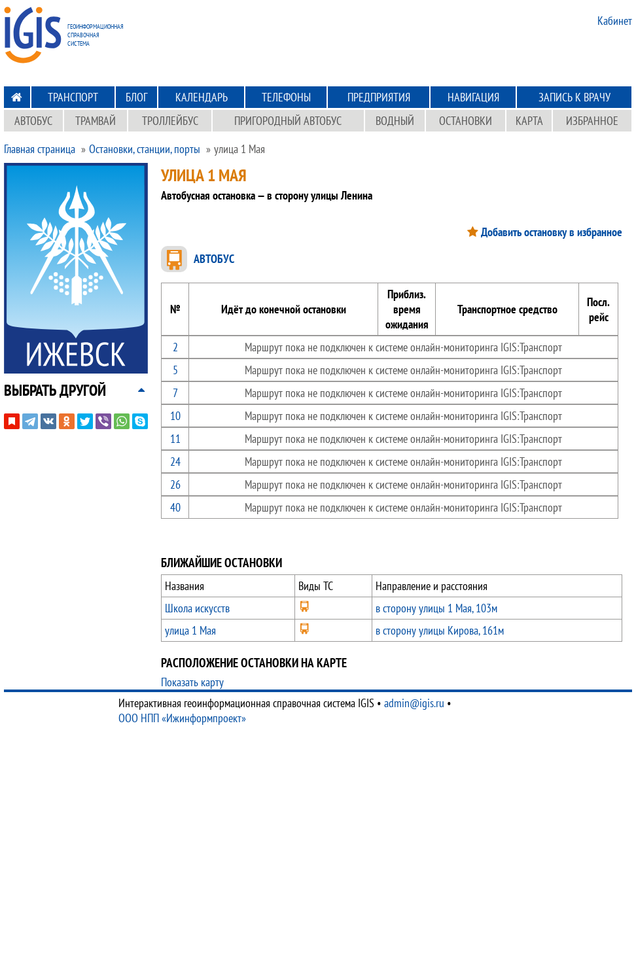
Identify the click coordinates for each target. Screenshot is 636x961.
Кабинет (614, 20)
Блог (136, 97)
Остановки (465, 120)
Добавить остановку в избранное (551, 231)
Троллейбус (170, 120)
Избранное (592, 120)
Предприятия (378, 97)
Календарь (201, 97)
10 (175, 415)
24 (175, 461)
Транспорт (73, 97)
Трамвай (95, 120)
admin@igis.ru (414, 702)
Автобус (33, 120)
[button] (55, 390)
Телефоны (286, 97)
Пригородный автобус (288, 120)
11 (175, 438)
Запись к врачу (574, 97)
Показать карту (192, 682)
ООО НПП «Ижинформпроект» (182, 717)
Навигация (473, 97)
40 (175, 507)
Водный (395, 120)
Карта (529, 120)
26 (175, 484)
